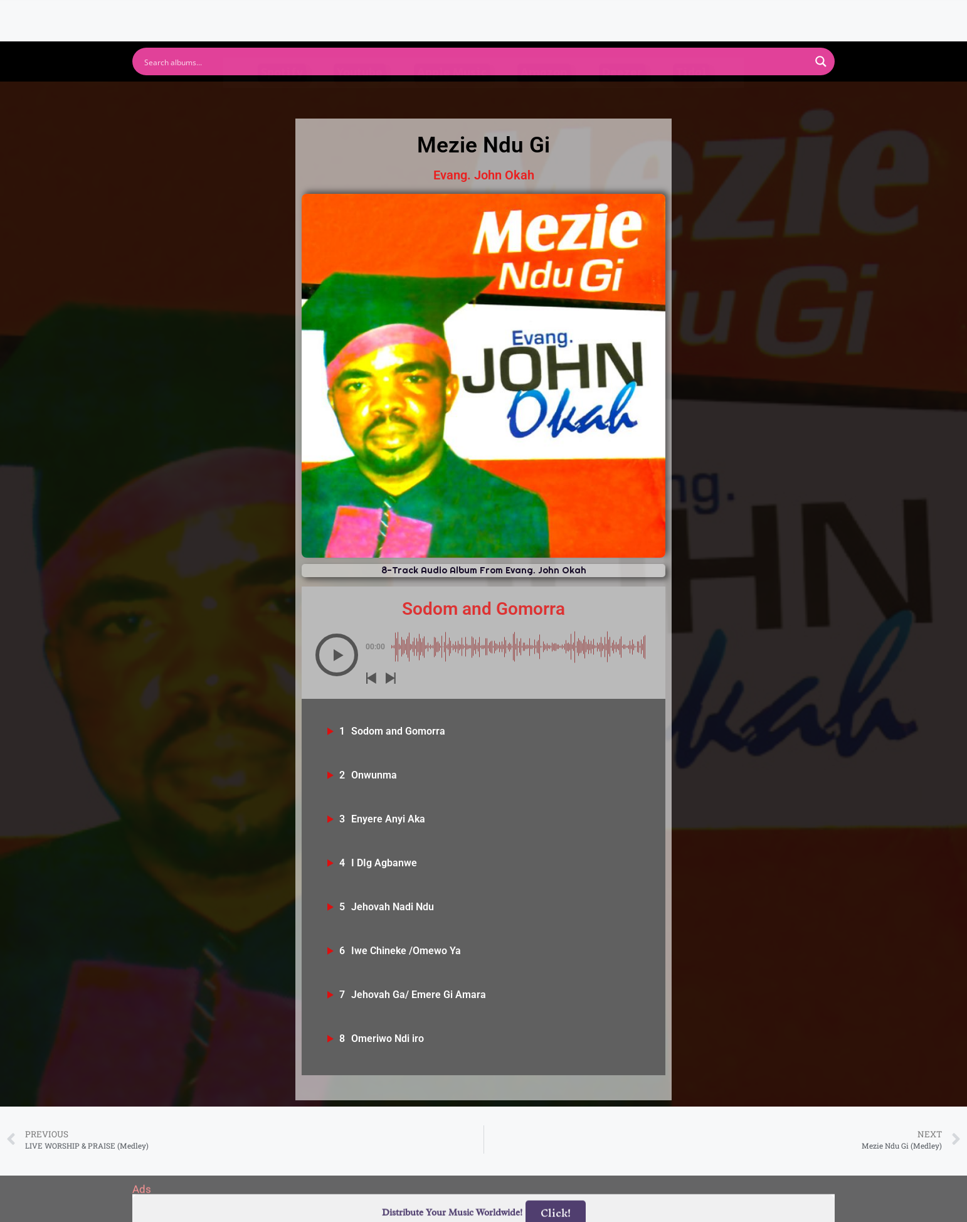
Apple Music (452, 96)
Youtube (360, 96)
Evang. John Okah (483, 175)
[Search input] (475, 61)
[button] (336, 655)
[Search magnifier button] (821, 61)
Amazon (544, 96)
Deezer (622, 96)
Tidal (691, 96)
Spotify (282, 96)
